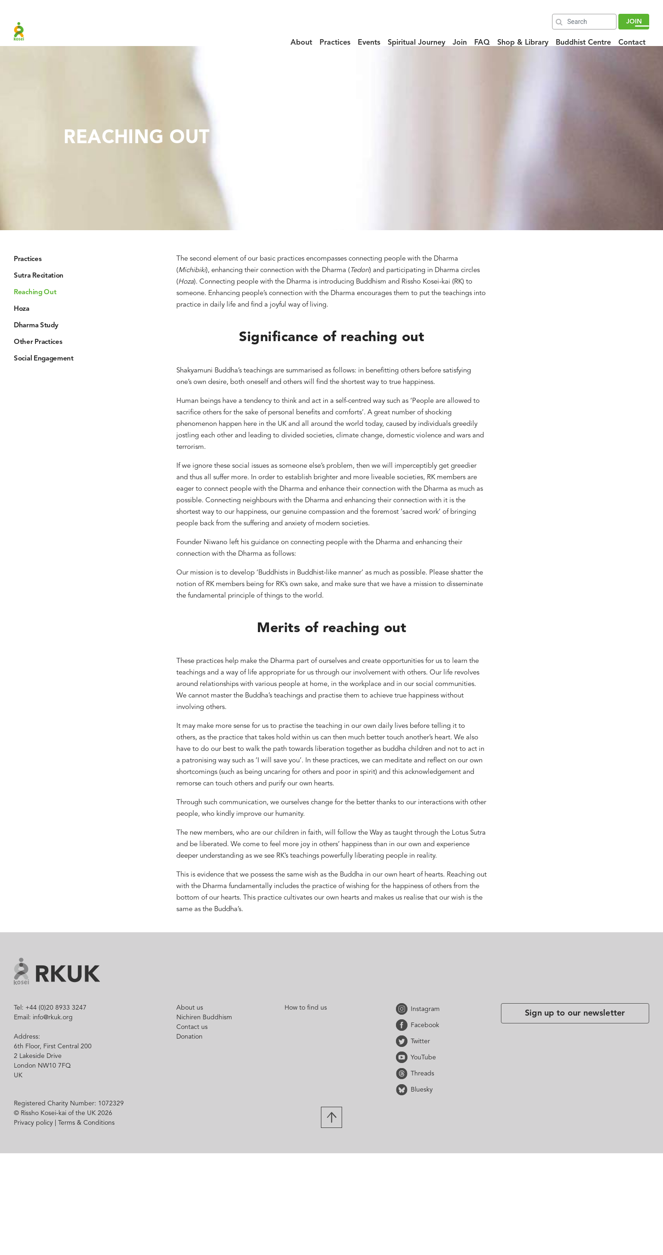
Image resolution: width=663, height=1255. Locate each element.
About (301, 42)
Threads (403, 1073)
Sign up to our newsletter (575, 1013)
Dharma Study (36, 325)
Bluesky (403, 1089)
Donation (189, 1037)
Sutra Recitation (39, 276)
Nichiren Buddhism (204, 1017)
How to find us (306, 1008)
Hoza (21, 309)
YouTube (403, 1057)
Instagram (403, 1009)
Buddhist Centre (583, 42)
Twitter (403, 1041)
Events (369, 42)
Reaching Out (35, 292)
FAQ (482, 42)
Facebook (403, 1025)
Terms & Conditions (86, 1123)
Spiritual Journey (416, 42)
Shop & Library (522, 42)
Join (460, 42)
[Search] (584, 21)
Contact (632, 42)
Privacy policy (33, 1123)
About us (189, 1008)
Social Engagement (44, 358)
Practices (335, 42)
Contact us (192, 1027)
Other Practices (38, 342)
